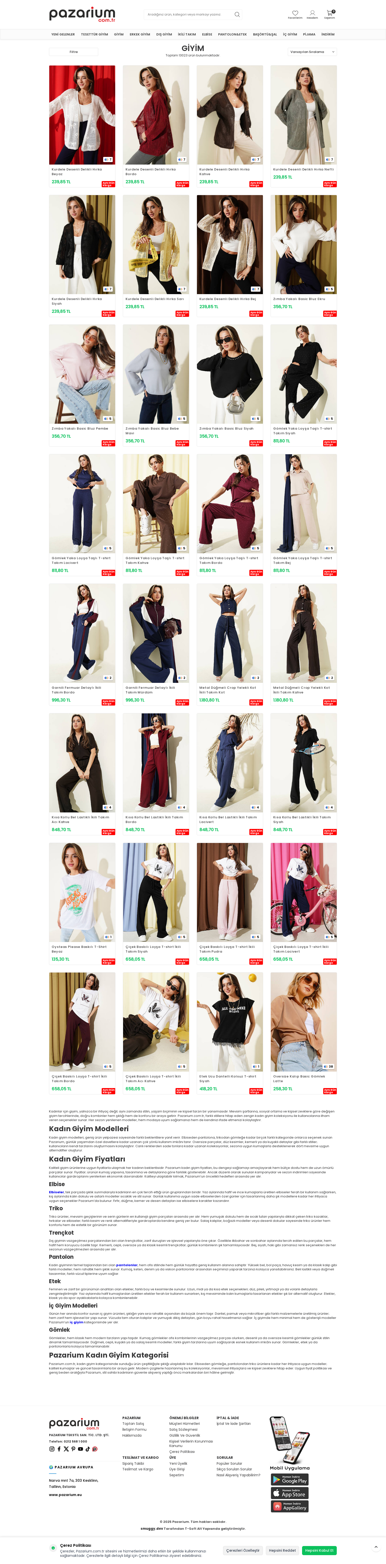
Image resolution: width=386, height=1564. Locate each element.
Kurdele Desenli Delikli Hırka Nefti (303, 169)
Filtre (74, 52)
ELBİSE (207, 34)
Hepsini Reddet (282, 1550)
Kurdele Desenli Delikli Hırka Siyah (77, 301)
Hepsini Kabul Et (319, 1550)
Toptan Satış (133, 1423)
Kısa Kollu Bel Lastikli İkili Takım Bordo (154, 819)
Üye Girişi (177, 1469)
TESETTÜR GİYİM (94, 34)
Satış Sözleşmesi (183, 1429)
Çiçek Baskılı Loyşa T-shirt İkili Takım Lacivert (301, 949)
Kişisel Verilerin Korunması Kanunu (191, 1443)
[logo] (82, 14)
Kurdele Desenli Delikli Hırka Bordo (151, 171)
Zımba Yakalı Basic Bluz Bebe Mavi (152, 431)
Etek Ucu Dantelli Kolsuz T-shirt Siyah (228, 1078)
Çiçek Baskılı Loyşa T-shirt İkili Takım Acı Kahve (153, 1078)
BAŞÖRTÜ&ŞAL (265, 34)
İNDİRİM (328, 34)
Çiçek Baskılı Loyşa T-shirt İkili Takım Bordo (79, 1078)
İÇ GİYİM (290, 34)
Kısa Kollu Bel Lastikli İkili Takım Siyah (302, 819)
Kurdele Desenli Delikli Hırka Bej (227, 299)
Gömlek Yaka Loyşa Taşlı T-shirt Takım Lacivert (81, 560)
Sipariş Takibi (133, 1463)
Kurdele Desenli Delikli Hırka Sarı (155, 299)
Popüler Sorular (229, 1463)
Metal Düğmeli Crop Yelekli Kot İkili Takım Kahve (301, 690)
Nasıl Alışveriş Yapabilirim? (238, 1475)
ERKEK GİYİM (140, 34)
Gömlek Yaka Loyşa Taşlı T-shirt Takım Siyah (302, 431)
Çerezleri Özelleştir (243, 1550)
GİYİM (119, 34)
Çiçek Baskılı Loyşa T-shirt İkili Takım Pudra (227, 949)
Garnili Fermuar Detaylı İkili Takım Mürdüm (150, 690)
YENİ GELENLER (63, 34)
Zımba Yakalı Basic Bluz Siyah (226, 428)
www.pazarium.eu (65, 1494)
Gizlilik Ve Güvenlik (184, 1435)
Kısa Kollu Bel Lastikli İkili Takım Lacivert (228, 819)
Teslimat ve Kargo (137, 1469)
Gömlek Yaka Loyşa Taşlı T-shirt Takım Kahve (155, 560)
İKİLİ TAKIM (187, 34)
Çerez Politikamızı (153, 1555)
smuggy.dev (152, 1528)
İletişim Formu (134, 1429)
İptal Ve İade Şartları (234, 1423)
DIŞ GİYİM (164, 34)
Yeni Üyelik (178, 1463)
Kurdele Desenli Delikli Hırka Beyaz (77, 171)
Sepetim (176, 1475)
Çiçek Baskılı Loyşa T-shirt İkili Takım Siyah (153, 949)
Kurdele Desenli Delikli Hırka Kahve (224, 171)
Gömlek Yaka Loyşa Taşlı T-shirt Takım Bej (302, 560)
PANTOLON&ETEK (232, 34)
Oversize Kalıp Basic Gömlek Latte (299, 1078)
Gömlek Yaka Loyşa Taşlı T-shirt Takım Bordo (228, 560)
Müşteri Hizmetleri (184, 1423)
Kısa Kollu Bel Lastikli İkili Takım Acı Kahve (80, 819)
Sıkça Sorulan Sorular (234, 1469)
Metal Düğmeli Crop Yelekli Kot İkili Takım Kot (227, 690)
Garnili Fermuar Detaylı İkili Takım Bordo (76, 690)
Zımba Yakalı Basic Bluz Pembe (80, 428)
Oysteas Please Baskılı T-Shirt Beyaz (79, 949)
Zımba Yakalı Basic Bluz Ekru (299, 299)
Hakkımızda (132, 1435)
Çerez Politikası (182, 1451)
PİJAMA (309, 34)
